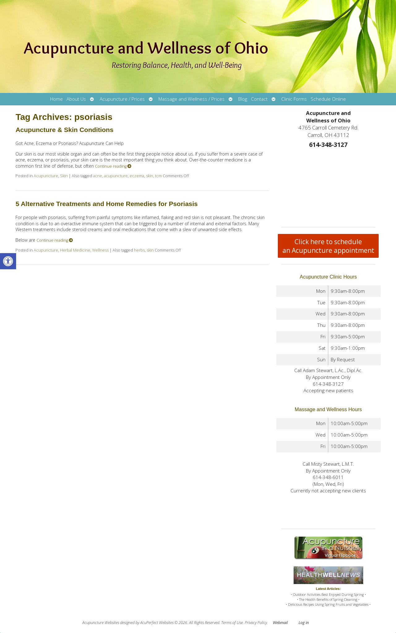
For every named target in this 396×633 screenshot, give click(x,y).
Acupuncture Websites (100, 622)
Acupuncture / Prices (122, 99)
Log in (304, 622)
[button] (8, 261)
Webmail (280, 622)
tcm (158, 175)
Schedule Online (328, 99)
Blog (242, 99)
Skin (64, 175)
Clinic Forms (294, 99)
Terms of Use (232, 622)
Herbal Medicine (75, 250)
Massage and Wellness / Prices (191, 99)
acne (97, 175)
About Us (76, 99)
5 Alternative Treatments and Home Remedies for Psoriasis (106, 203)
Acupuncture (46, 175)
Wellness (100, 250)
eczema (137, 175)
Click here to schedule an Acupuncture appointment (328, 246)
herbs (139, 250)
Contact (259, 99)
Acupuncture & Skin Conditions (64, 129)
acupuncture (116, 175)
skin (149, 175)
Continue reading (113, 166)
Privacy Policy (256, 622)
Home (56, 99)
